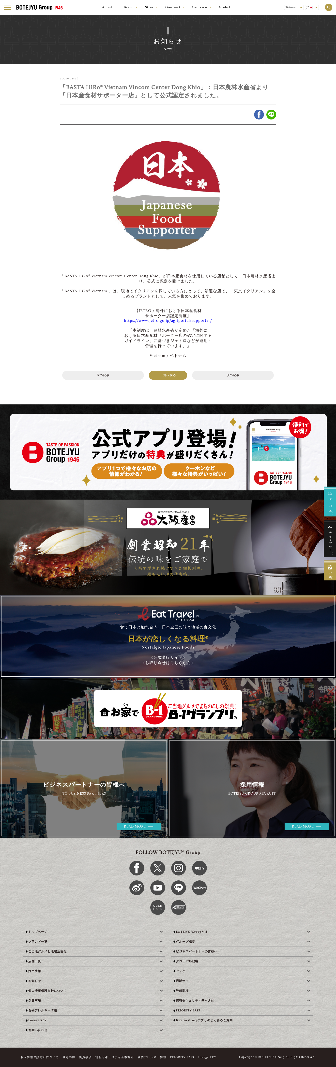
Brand (129, 7)
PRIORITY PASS (182, 1057)
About (107, 7)
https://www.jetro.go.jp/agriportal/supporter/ (168, 321)
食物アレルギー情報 (151, 1057)
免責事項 (85, 1057)
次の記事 (233, 375)
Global (224, 7)
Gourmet (173, 7)
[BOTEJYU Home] (39, 7)
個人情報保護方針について (39, 1057)
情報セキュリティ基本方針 (114, 1057)
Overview (200, 7)
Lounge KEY (207, 1057)
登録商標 (68, 1057)
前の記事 (103, 375)
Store (149, 7)
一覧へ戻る (168, 375)
